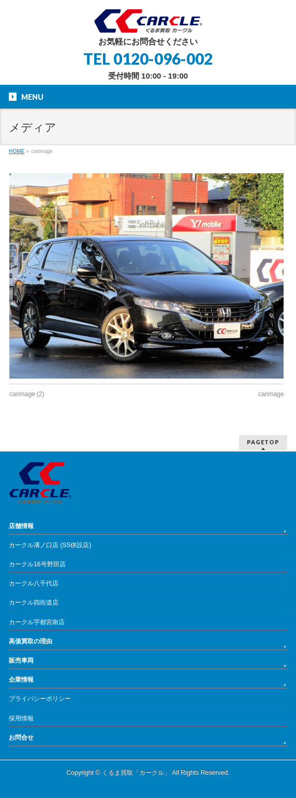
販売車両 (21, 660)
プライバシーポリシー (40, 698)
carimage (271, 394)
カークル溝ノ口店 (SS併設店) (50, 545)
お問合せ (21, 737)
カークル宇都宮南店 (37, 622)
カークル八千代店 (33, 583)
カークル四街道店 (33, 602)
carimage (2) (26, 394)
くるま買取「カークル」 (136, 772)
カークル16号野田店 (37, 564)
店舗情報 (21, 526)
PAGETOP (263, 442)
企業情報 (21, 679)
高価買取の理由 (30, 641)
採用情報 (21, 718)
